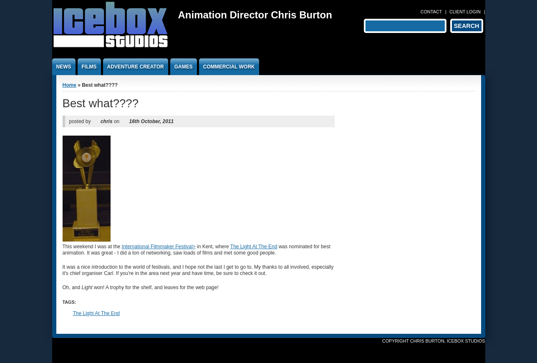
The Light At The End (253, 247)
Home (69, 85)
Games (183, 67)
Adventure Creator (135, 67)
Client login (465, 11)
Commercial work (229, 67)
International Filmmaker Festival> (159, 247)
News (63, 67)
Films (89, 67)
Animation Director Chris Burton (255, 14)
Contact (431, 11)
